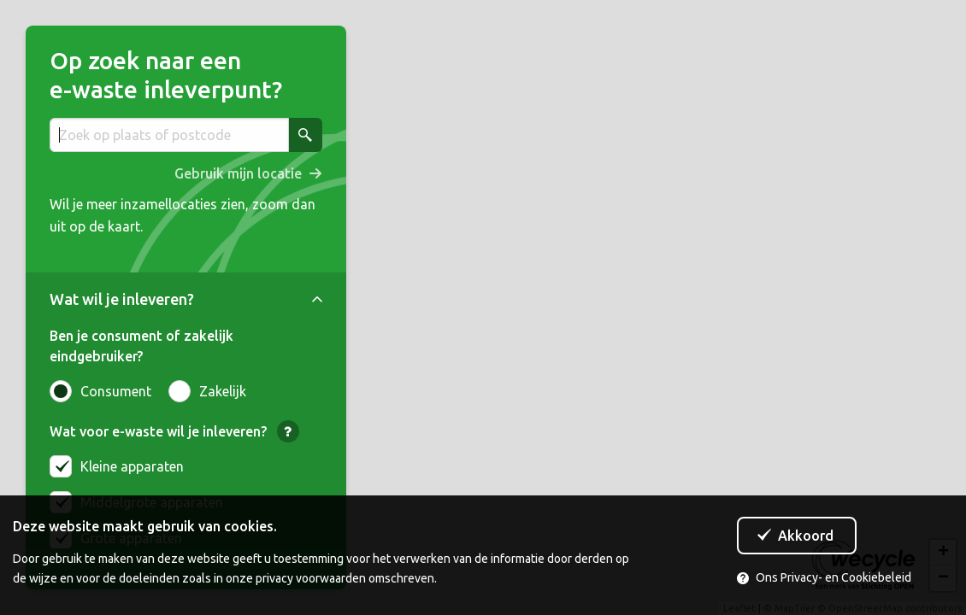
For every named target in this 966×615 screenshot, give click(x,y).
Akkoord (805, 535)
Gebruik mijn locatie (238, 173)
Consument (100, 391)
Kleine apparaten (132, 466)
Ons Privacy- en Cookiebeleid (824, 577)
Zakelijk (207, 391)
